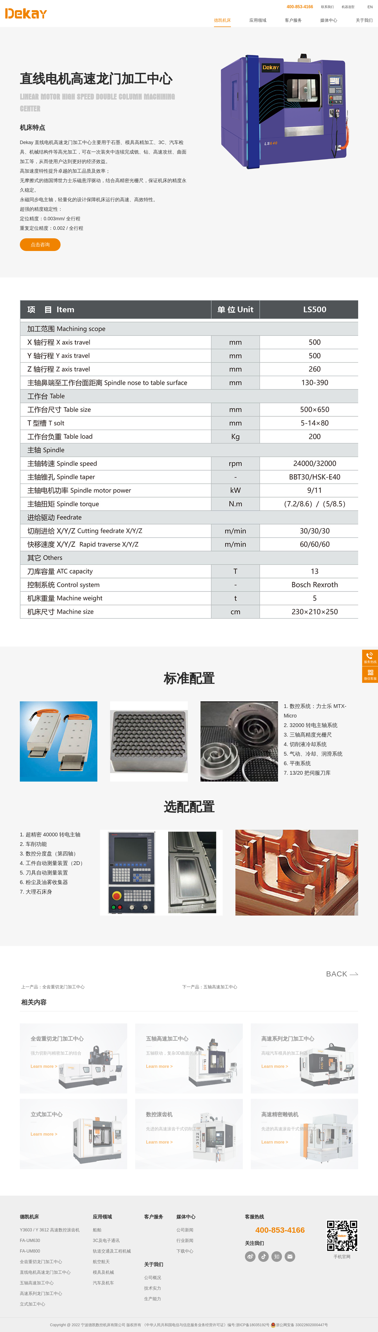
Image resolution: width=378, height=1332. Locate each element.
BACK (335, 973)
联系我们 (327, 7)
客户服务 (293, 20)
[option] (285, 111)
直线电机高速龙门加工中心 (45, 1272)
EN (370, 7)
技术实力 (152, 1288)
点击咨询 (40, 244)
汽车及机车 (103, 1283)
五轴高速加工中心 (220, 987)
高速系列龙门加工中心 (41, 1293)
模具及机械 (103, 1272)
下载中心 (184, 1251)
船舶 (97, 1230)
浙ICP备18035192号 (253, 1325)
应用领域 (257, 20)
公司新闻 (184, 1230)
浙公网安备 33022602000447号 (302, 1325)
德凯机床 (222, 20)
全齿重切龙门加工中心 (63, 987)
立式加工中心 (32, 1304)
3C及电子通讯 (106, 1240)
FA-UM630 (30, 1240)
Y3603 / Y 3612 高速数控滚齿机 (50, 1230)
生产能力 (152, 1299)
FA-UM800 (30, 1251)
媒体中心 (328, 20)
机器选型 (348, 7)
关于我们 (364, 20)
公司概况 (152, 1277)
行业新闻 (184, 1240)
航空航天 (101, 1261)
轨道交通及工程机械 (112, 1251)
